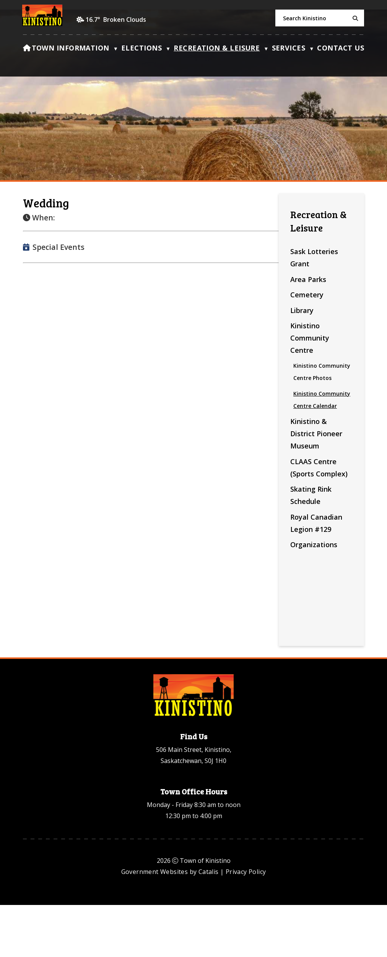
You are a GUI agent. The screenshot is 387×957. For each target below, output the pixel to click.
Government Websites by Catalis (170, 924)
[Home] (27, 50)
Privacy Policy (246, 924)
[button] (354, 18)
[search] (319, 18)
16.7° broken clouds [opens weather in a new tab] (116, 19)
